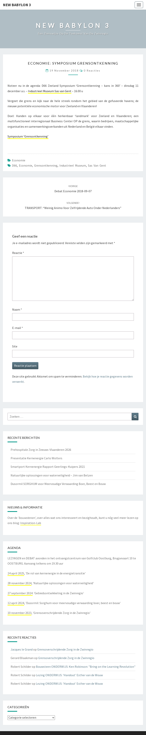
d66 (14, 165)
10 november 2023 (19, 613)
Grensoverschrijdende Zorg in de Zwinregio (65, 649)
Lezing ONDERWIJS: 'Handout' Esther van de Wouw (69, 675)
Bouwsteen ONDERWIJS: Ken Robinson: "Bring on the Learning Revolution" (85, 666)
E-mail (17, 328)
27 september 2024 (20, 593)
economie (18, 160)
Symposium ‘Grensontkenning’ (28, 136)
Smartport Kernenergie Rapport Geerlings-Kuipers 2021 (48, 467)
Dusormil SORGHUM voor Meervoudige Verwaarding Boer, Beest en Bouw (58, 484)
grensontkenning (45, 165)
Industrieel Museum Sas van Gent (49, 91)
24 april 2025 (16, 573)
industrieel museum (72, 165)
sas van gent (97, 165)
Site (14, 346)
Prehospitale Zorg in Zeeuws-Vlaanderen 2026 (41, 450)
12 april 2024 (16, 603)
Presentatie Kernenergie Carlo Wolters (36, 458)
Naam (17, 309)
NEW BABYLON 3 (17, 4)
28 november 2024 (19, 583)
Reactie (18, 253)
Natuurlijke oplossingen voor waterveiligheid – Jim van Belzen (52, 475)
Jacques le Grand (22, 649)
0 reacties (92, 70)
